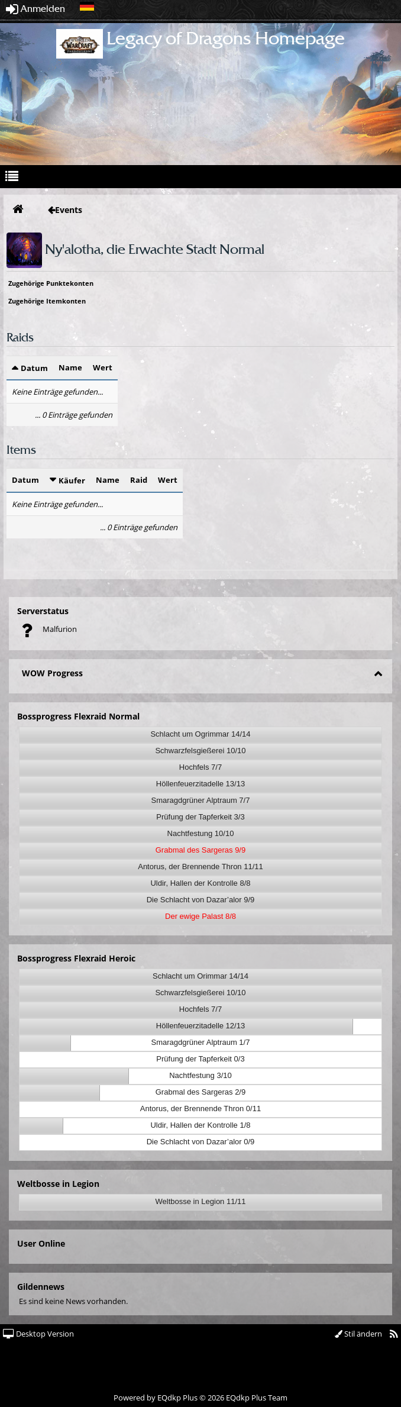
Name (70, 367)
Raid (138, 480)
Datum (34, 368)
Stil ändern (358, 1333)
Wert (102, 367)
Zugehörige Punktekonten (50, 283)
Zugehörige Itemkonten (47, 300)
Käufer (72, 480)
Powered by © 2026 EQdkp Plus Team (200, 1397)
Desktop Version (38, 1333)
